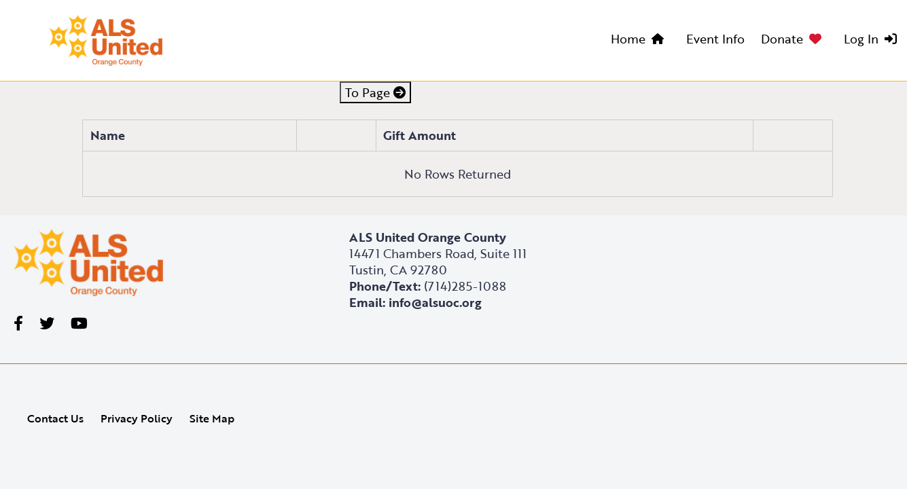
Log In (861, 39)
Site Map (212, 418)
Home (628, 39)
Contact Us (55, 418)
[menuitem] (640, 41)
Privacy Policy (137, 418)
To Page (375, 92)
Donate (782, 39)
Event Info (715, 39)
